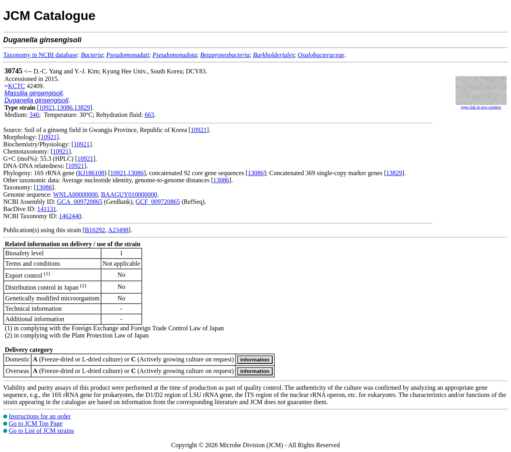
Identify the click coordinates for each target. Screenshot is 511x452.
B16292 (95, 230)
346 (34, 114)
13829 (82, 107)
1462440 (70, 216)
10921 (47, 107)
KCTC (16, 86)
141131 (46, 208)
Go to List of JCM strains (41, 430)
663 (149, 114)
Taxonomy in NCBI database (40, 54)
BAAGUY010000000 (129, 194)
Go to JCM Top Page (36, 423)
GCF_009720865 (158, 201)
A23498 (118, 230)
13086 (65, 107)
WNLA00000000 (75, 194)
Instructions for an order (40, 416)
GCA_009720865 (80, 201)
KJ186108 (91, 173)
